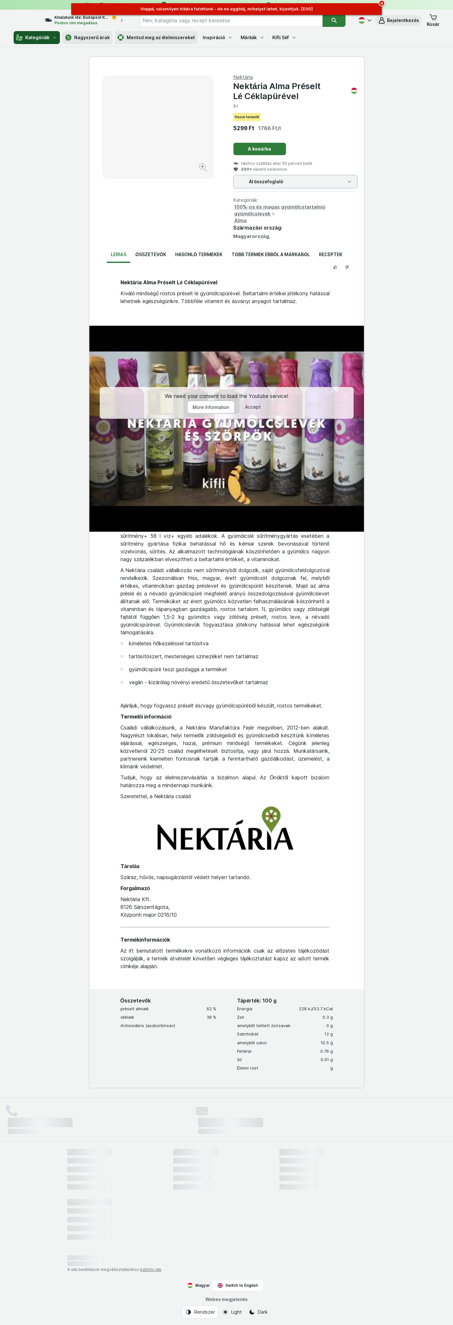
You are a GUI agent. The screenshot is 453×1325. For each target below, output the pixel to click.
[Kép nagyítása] (204, 168)
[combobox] (237, 20)
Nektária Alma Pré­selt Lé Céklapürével (295, 91)
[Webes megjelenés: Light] (231, 1312)
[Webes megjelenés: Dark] (258, 1312)
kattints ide (150, 1269)
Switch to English (238, 1285)
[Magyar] (364, 20)
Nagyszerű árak (87, 37)
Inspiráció (217, 37)
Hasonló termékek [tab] (198, 254)
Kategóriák (36, 37)
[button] (398, 20)
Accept (253, 407)
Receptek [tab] (330, 254)
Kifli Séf (284, 37)
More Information (211, 407)
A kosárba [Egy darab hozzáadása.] (259, 149)
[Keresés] (334, 20)
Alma (240, 220)
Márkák (253, 37)
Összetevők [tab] (150, 254)
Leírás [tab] (118, 254)
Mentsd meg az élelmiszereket (156, 37)
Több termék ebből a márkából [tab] (271, 254)
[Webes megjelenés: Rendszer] (200, 1312)
